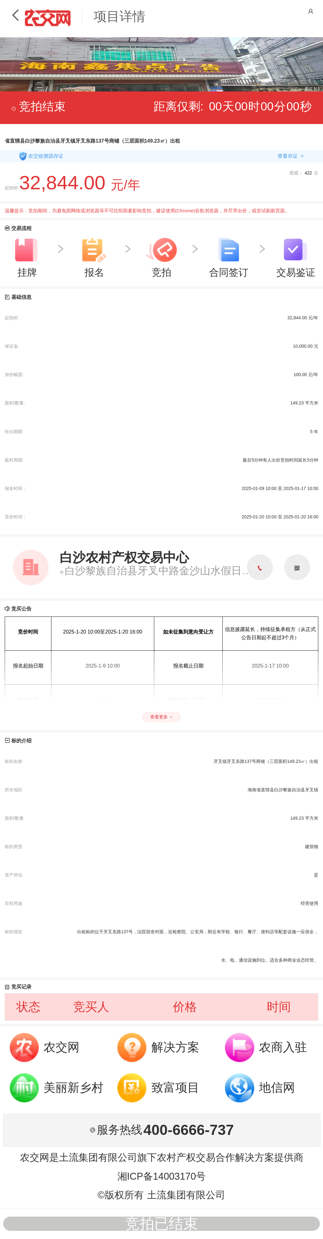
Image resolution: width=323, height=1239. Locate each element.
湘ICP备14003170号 (161, 1176)
